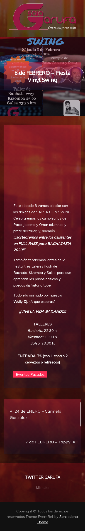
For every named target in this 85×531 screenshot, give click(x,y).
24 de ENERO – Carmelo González (35, 414)
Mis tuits (42, 487)
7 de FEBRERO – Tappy (48, 442)
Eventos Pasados (30, 374)
